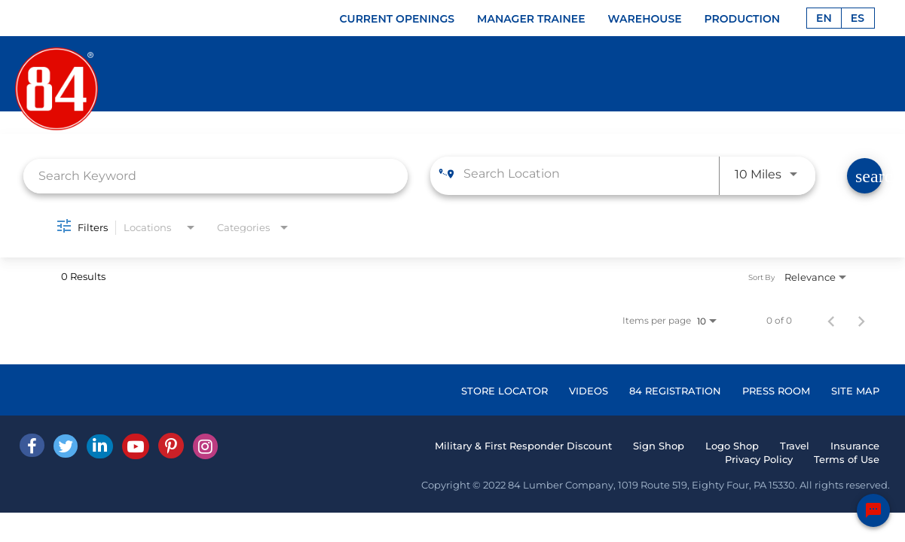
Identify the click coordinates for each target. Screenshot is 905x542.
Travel (794, 446)
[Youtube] (135, 446)
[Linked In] (100, 446)
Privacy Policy (759, 459)
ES (857, 18)
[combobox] (215, 175)
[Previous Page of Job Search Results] (831, 321)
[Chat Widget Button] (873, 510)
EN (824, 18)
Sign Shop (658, 446)
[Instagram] (205, 446)
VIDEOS (588, 391)
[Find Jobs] (864, 175)
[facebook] (32, 445)
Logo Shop (732, 446)
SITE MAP (855, 391)
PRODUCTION (743, 19)
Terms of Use (846, 459)
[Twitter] (66, 446)
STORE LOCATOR (504, 391)
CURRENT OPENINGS (397, 19)
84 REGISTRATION (675, 391)
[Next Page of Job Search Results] (861, 321)
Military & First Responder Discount (523, 446)
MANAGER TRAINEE (531, 19)
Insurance (854, 446)
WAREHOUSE (645, 19)
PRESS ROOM (776, 391)
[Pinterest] (171, 445)
